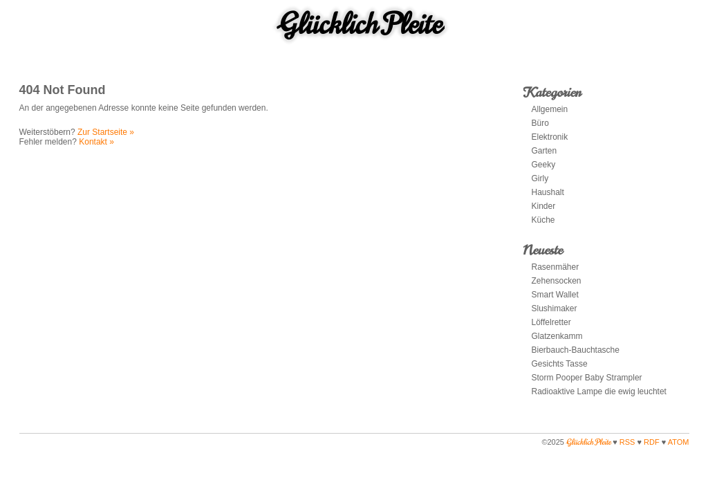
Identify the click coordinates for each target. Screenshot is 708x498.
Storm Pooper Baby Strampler (587, 377)
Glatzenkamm (557, 336)
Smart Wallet (555, 294)
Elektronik (550, 137)
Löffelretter (552, 322)
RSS (627, 442)
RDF (652, 442)
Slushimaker (554, 308)
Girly (540, 178)
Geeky (544, 164)
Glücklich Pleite (360, 24)
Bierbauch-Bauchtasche (576, 350)
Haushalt (548, 192)
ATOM (678, 442)
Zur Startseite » (105, 132)
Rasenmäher (555, 267)
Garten (544, 151)
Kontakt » (96, 142)
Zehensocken (556, 281)
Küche (543, 220)
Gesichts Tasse (560, 364)
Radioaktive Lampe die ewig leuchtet (599, 391)
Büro (540, 123)
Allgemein (550, 109)
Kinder (544, 206)
